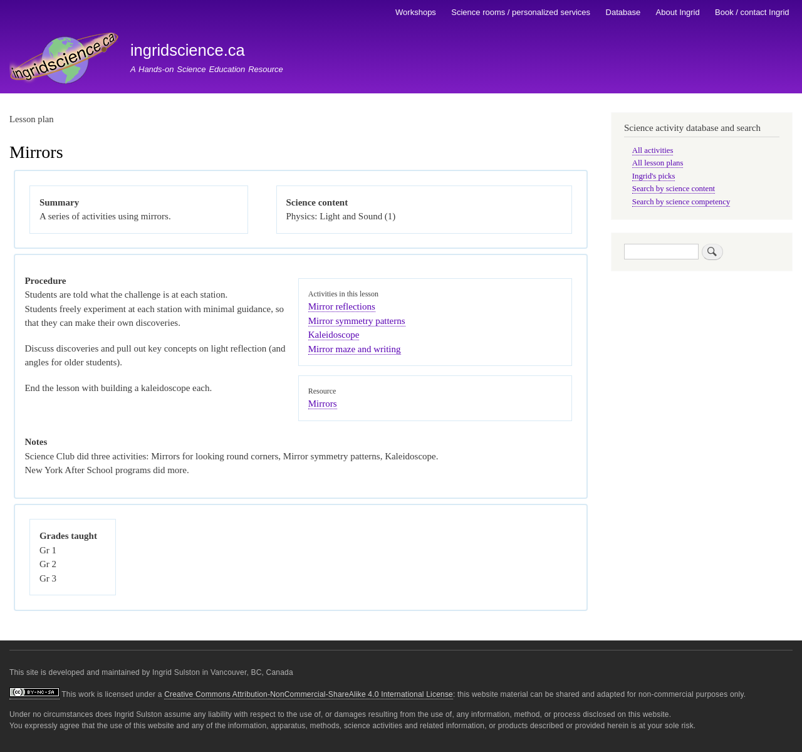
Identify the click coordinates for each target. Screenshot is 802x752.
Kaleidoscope (334, 335)
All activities (653, 150)
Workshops (415, 12)
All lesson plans (658, 163)
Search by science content (673, 188)
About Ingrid (678, 12)
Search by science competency (681, 201)
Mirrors (322, 404)
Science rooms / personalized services (520, 12)
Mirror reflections (341, 306)
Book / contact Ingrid (752, 12)
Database (623, 12)
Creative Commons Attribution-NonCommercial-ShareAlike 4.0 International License (308, 694)
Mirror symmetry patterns (356, 321)
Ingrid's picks (653, 176)
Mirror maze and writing (354, 349)
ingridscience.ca (187, 50)
